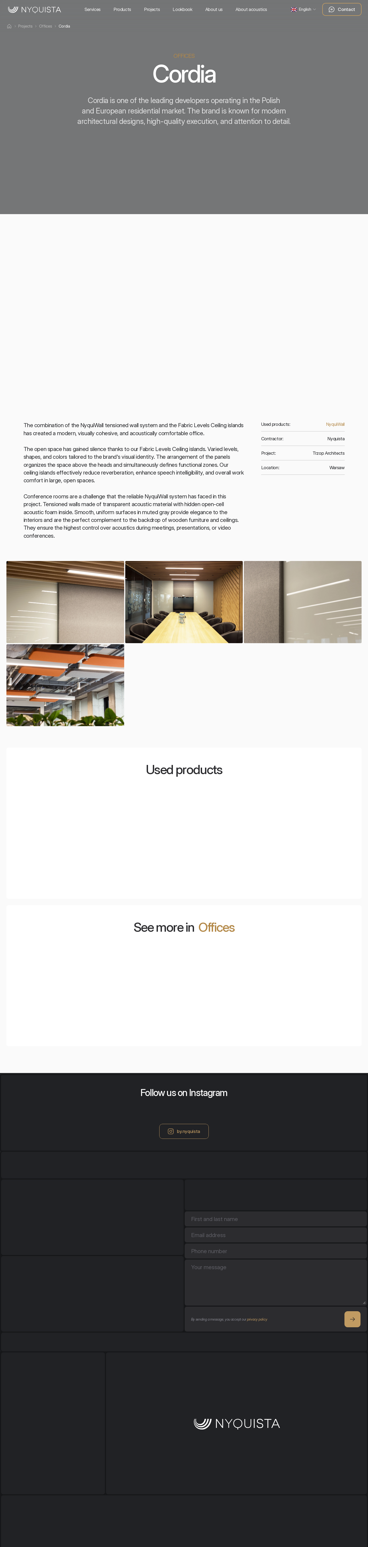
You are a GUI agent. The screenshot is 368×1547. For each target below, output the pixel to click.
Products (122, 9)
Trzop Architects (329, 453)
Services (93, 9)
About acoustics (251, 9)
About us (214, 9)
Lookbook (182, 9)
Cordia (64, 26)
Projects (152, 9)
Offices (216, 927)
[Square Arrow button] (352, 1319)
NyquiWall (335, 424)
